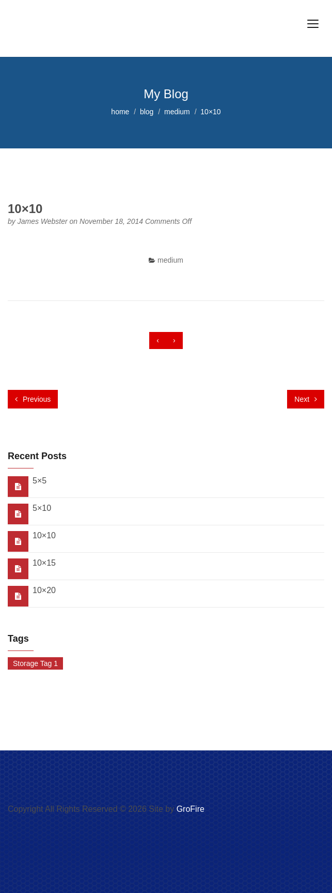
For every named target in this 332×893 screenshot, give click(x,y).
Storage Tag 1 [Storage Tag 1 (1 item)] (35, 663)
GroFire (190, 809)
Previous (33, 399)
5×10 (42, 508)
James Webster (44, 221)
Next (305, 399)
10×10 (44, 535)
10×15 (44, 562)
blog (146, 112)
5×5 (39, 480)
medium (177, 112)
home (120, 112)
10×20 (44, 590)
